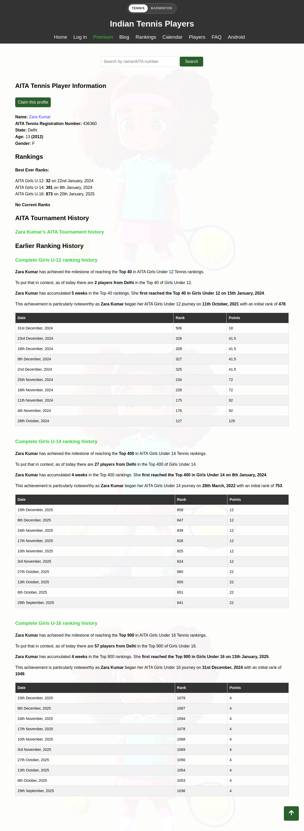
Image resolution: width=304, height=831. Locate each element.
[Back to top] (291, 813)
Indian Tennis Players (152, 23)
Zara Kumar (40, 117)
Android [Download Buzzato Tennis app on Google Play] (236, 37)
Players (197, 37)
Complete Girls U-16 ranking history (56, 623)
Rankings (146, 37)
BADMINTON (161, 8)
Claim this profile (33, 102)
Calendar (172, 37)
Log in (80, 37)
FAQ (216, 37)
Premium (103, 37)
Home (60, 37)
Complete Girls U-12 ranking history (56, 260)
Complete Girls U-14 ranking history (56, 441)
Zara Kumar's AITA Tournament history (59, 232)
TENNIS (138, 8)
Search (191, 61)
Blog (124, 37)
